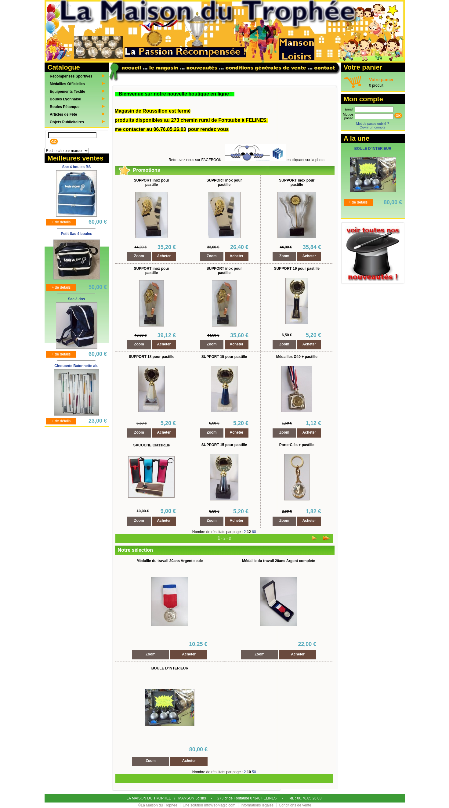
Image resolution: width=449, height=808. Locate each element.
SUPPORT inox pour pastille (151, 182)
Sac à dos (76, 299)
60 (254, 532)
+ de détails (61, 222)
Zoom (139, 256)
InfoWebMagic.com (220, 805)
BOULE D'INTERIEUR (170, 668)
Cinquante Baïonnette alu (76, 366)
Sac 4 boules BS (76, 167)
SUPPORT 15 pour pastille (224, 357)
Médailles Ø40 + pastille (296, 357)
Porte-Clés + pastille (296, 445)
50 (254, 772)
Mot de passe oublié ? (372, 123)
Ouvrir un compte (372, 127)
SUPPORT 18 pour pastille (151, 357)
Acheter (164, 256)
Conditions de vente (295, 805)
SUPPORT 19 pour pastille (297, 268)
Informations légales (257, 805)
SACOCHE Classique (151, 445)
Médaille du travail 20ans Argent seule (169, 561)
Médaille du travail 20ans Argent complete (278, 561)
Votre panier (381, 79)
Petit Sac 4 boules (76, 234)
